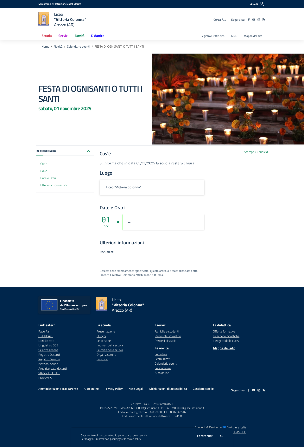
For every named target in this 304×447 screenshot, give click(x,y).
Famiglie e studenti (167, 331)
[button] (65, 151)
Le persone (104, 340)
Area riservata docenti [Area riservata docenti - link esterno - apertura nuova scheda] (52, 368)
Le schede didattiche (226, 336)
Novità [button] (80, 35)
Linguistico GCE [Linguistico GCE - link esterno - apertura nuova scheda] (48, 345)
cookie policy (134, 439)
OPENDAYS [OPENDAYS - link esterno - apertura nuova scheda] (45, 336)
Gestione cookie (203, 388)
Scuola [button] (47, 35)
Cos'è (43, 163)
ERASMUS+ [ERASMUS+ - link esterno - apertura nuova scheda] (46, 377)
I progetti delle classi (226, 340)
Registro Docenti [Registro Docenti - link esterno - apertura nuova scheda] (49, 354)
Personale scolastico (168, 336)
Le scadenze (163, 368)
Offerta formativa (224, 331)
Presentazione (106, 331)
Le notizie (161, 354)
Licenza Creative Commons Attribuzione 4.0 (128, 275)
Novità (58, 46)
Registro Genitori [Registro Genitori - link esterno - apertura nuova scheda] (49, 359)
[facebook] (248, 19)
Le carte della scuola (110, 350)
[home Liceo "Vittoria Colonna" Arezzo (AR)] (62, 19)
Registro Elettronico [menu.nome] (212, 36)
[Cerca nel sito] (219, 19)
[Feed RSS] (264, 19)
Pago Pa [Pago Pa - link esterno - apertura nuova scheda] (43, 331)
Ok (222, 436)
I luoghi (101, 336)
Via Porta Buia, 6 (140, 404)
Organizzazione (106, 354)
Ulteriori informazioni (53, 185)
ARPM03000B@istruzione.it (142, 408)
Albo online (162, 372)
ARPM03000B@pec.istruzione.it (185, 408)
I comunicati (162, 358)
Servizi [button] (63, 35)
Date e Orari (48, 178)
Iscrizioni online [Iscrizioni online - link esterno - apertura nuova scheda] (48, 364)
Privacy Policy (113, 388)
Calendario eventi (78, 46)
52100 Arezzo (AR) (162, 404)
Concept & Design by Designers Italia (220, 427)
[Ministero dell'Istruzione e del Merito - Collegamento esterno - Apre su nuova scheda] (59, 4)
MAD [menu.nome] (234, 36)
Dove (43, 170)
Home (45, 46)
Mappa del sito (253, 36)
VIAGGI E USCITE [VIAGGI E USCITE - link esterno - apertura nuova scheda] (49, 373)
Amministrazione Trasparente (58, 388)
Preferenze (205, 436)
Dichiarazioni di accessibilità (168, 388)
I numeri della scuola (110, 345)
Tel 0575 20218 (109, 408)
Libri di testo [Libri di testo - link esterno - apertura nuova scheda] (46, 340)
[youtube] (254, 19)
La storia (102, 359)
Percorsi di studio (165, 340)
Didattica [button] (97, 35)
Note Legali (136, 388)
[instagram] (259, 19)
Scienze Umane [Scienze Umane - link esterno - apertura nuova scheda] (48, 350)
